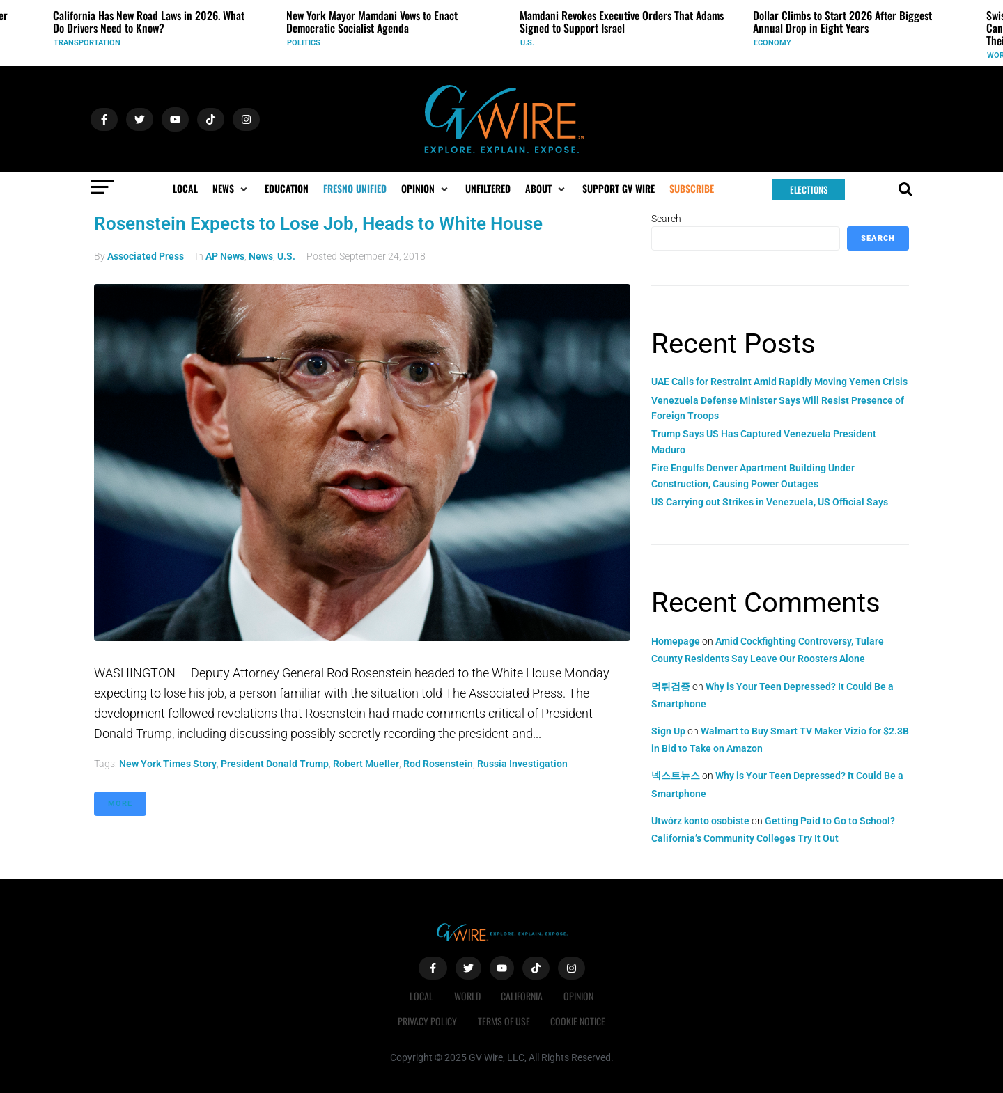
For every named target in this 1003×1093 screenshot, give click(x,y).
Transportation (87, 42)
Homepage (675, 641)
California (522, 996)
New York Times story (168, 763)
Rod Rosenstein (438, 763)
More (120, 803)
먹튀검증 (670, 686)
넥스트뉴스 (675, 775)
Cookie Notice (578, 1021)
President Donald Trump (275, 763)
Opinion (579, 996)
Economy (772, 42)
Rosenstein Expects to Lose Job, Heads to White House (318, 223)
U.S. (527, 42)
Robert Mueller (366, 763)
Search (666, 218)
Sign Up (668, 731)
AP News (224, 256)
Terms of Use (504, 1021)
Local (421, 996)
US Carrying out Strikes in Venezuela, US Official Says (769, 502)
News (261, 256)
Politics (303, 42)
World (467, 996)
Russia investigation (522, 763)
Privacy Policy (427, 1021)
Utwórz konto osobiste (700, 820)
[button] (231, 188)
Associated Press (145, 256)
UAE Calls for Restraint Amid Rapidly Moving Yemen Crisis (779, 381)
